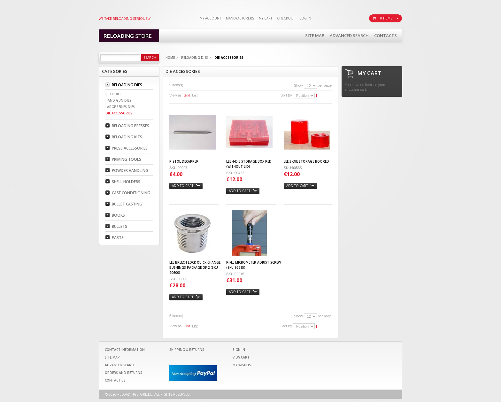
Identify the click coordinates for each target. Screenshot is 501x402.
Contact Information (125, 349)
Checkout (286, 18)
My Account (210, 18)
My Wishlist (243, 365)
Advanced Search (349, 35)
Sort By (286, 95)
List (194, 95)
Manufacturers (240, 18)
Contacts (385, 35)
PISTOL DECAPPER (183, 161)
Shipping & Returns (186, 349)
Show (298, 85)
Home (170, 57)
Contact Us (115, 380)
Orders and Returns (123, 372)
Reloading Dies (194, 57)
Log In (305, 18)
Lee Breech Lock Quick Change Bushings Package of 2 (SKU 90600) (194, 267)
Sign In (239, 349)
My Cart (265, 18)
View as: (175, 95)
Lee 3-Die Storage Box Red (306, 161)
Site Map (314, 35)
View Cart (241, 357)
